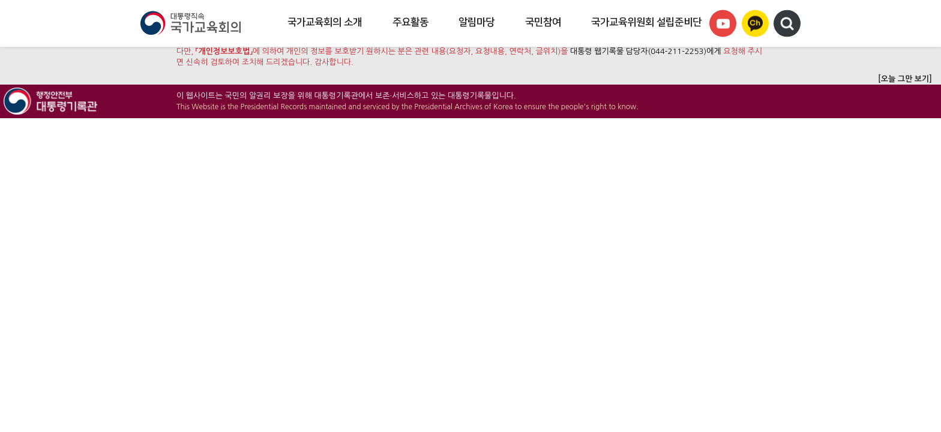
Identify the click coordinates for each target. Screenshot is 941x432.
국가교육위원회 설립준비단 (646, 22)
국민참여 (543, 22)
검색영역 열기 (787, 23)
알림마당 (476, 22)
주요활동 (410, 22)
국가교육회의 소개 (324, 22)
